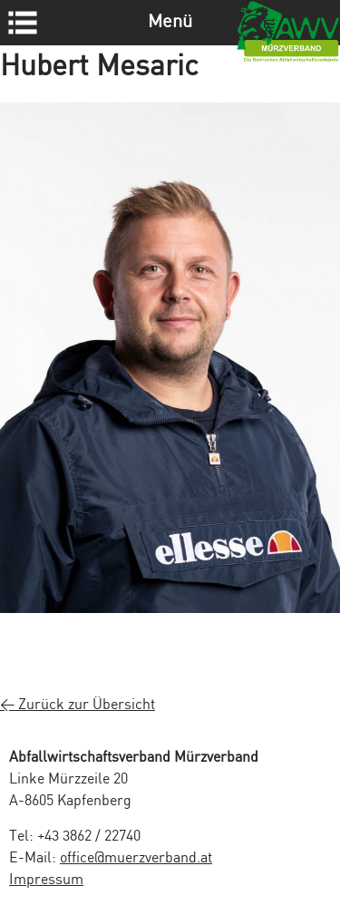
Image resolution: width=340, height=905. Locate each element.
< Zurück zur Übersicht (77, 705)
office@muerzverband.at (136, 858)
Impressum (46, 880)
